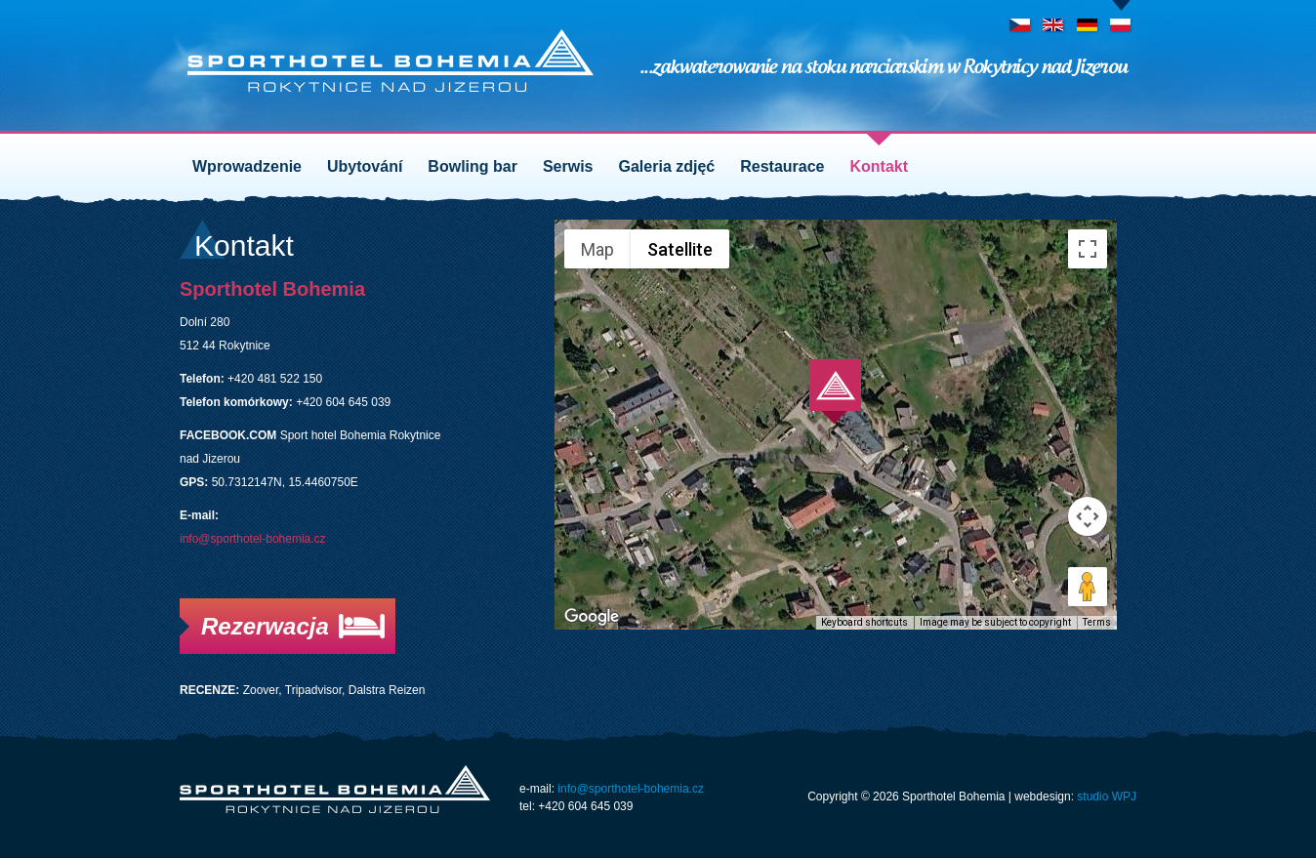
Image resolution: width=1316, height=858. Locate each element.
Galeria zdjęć (667, 166)
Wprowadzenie (247, 166)
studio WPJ (1106, 796)
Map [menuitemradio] (597, 249)
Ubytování (364, 166)
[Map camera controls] (1087, 516)
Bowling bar (472, 166)
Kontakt (879, 166)
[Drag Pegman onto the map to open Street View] (1087, 586)
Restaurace (782, 166)
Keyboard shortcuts (864, 622)
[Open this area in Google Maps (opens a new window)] (591, 617)
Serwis (568, 166)
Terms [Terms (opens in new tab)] (1097, 622)
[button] (835, 392)
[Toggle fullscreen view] (1087, 248)
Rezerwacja (265, 626)
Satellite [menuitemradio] (680, 249)
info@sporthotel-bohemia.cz (253, 539)
